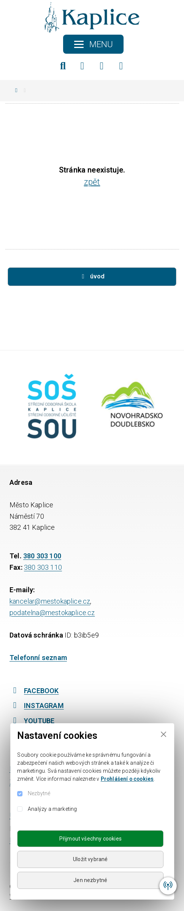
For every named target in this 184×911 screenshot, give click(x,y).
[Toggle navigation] (93, 44)
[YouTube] (121, 66)
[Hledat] (63, 66)
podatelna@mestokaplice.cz (52, 613)
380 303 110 (43, 567)
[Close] (163, 734)
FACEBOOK (34, 690)
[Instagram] (102, 66)
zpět (92, 182)
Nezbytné (39, 793)
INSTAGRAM (37, 705)
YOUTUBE (32, 720)
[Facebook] (82, 66)
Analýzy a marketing (52, 809)
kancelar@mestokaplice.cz (50, 601)
